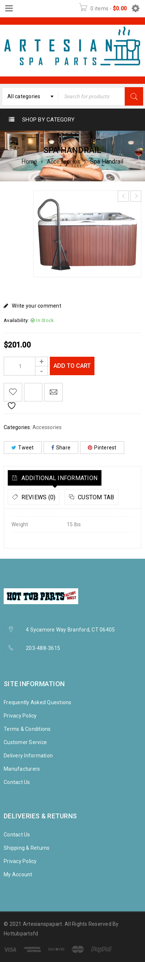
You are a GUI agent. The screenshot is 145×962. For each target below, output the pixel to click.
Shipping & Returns (27, 848)
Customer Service (25, 742)
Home (29, 161)
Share (61, 448)
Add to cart (72, 365)
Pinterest (102, 448)
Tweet (22, 448)
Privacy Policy (20, 716)
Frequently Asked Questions (38, 702)
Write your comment (36, 306)
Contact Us (17, 782)
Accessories (64, 161)
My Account (18, 874)
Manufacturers (22, 769)
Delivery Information (28, 756)
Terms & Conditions (27, 729)
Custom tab (95, 497)
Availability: (16, 320)
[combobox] (30, 96)
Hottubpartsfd (21, 934)
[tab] (54, 478)
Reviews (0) (37, 497)
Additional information (58, 478)
